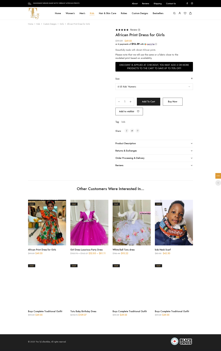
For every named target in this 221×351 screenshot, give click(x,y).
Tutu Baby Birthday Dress (83, 311)
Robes (124, 13)
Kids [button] (92, 13)
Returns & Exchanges (154, 150)
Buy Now (172, 101)
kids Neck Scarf (163, 249)
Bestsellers (158, 13)
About (135, 4)
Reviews (145, 4)
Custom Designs (49, 24)
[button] (153, 44)
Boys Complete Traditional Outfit (45, 311)
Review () (135, 29)
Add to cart (148, 101)
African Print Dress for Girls (42, 249)
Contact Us (171, 4)
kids (123, 121)
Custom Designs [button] (140, 13)
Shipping (158, 4)
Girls (62, 24)
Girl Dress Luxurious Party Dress (86, 249)
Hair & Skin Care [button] (107, 13)
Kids (38, 24)
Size (117, 78)
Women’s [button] (70, 13)
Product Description (154, 143)
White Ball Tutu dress (124, 249)
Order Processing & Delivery (154, 158)
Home (58, 13)
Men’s (82, 13)
